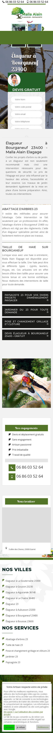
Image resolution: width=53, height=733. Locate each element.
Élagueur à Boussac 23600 (17, 621)
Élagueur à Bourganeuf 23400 (20, 615)
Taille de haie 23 (12, 645)
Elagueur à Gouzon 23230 (17, 586)
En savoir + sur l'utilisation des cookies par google (23, 713)
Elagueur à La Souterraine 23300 (21, 580)
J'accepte (9, 727)
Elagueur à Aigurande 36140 (19, 592)
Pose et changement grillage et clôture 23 (26, 650)
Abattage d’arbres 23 (15, 639)
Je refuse (21, 727)
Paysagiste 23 (11, 662)
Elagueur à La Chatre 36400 (18, 598)
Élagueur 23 (10, 604)
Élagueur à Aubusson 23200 (18, 609)
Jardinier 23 (10, 656)
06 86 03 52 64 (13, 2)
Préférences (43, 727)
